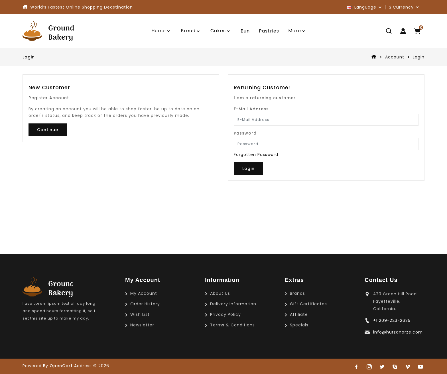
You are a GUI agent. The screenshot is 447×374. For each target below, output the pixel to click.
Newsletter (142, 325)
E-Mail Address (251, 109)
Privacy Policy (225, 314)
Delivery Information (233, 304)
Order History (145, 304)
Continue (47, 130)
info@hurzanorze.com (398, 332)
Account (394, 57)
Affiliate (299, 314)
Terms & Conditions (232, 325)
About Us (220, 293)
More (294, 30)
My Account (143, 293)
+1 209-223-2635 (392, 320)
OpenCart (61, 366)
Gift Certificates (308, 304)
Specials (299, 325)
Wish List (140, 314)
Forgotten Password (256, 154)
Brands (297, 293)
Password (245, 133)
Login (418, 57)
